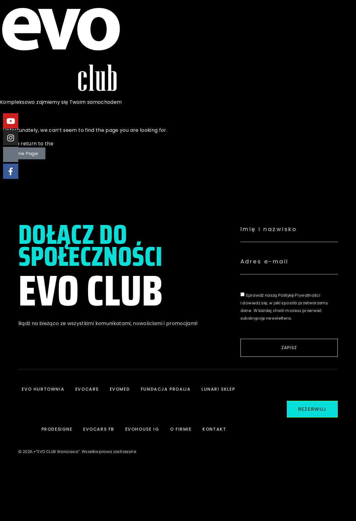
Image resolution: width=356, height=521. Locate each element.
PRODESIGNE (92, 438)
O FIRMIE (221, 438)
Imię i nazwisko (268, 229)
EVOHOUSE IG (180, 438)
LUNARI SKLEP (47, 438)
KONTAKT (134, 484)
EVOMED (142, 392)
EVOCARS (108, 392)
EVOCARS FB (135, 438)
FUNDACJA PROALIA (190, 392)
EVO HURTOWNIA (62, 392)
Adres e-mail (264, 261)
